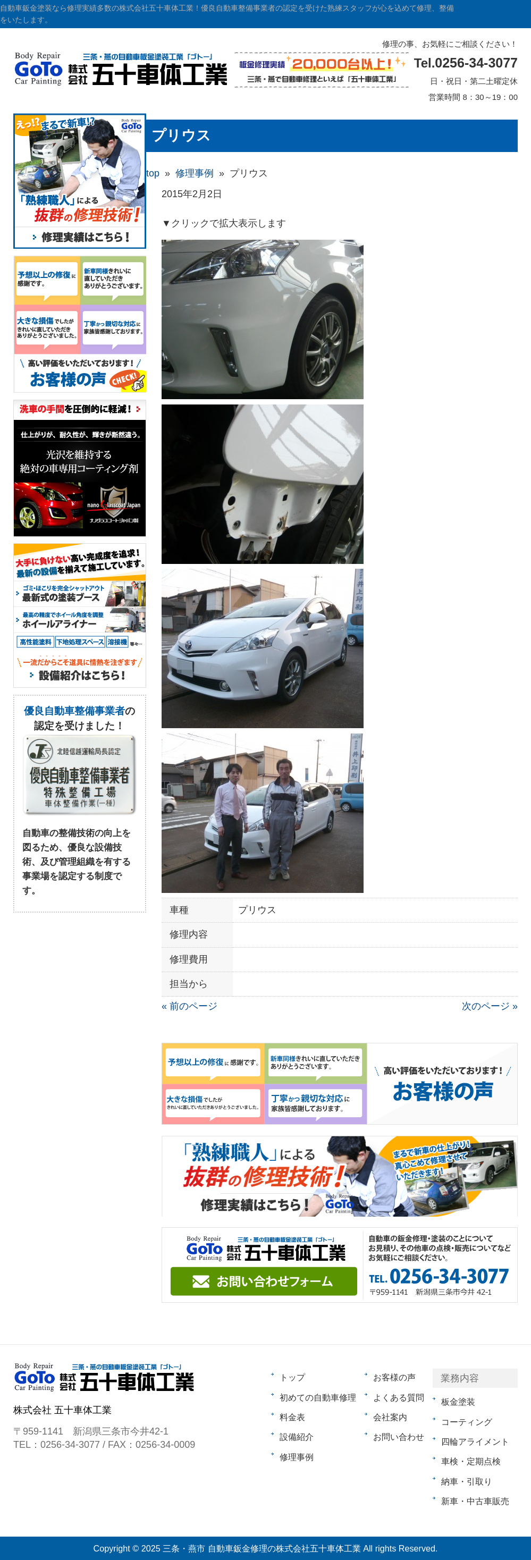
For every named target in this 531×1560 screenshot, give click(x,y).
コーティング (466, 1422)
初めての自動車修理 (318, 1397)
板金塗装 (458, 1401)
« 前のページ (189, 1006)
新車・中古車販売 (475, 1501)
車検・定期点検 (471, 1461)
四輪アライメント (475, 1441)
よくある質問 (398, 1397)
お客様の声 (394, 1377)
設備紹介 (297, 1436)
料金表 (292, 1417)
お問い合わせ (398, 1436)
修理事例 (297, 1457)
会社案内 (390, 1417)
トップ (292, 1377)
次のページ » (490, 1006)
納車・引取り (466, 1481)
